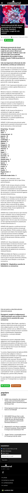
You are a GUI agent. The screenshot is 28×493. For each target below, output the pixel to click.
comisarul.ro (6, 37)
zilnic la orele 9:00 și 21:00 (9, 449)
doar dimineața (6, 451)
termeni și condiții (8, 480)
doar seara (5, 453)
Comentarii (16, 386)
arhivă (5, 477)
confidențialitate (8, 483)
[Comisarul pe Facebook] (3, 472)
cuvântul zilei (7, 490)
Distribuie (8, 40)
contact (5, 485)
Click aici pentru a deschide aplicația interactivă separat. (11, 310)
